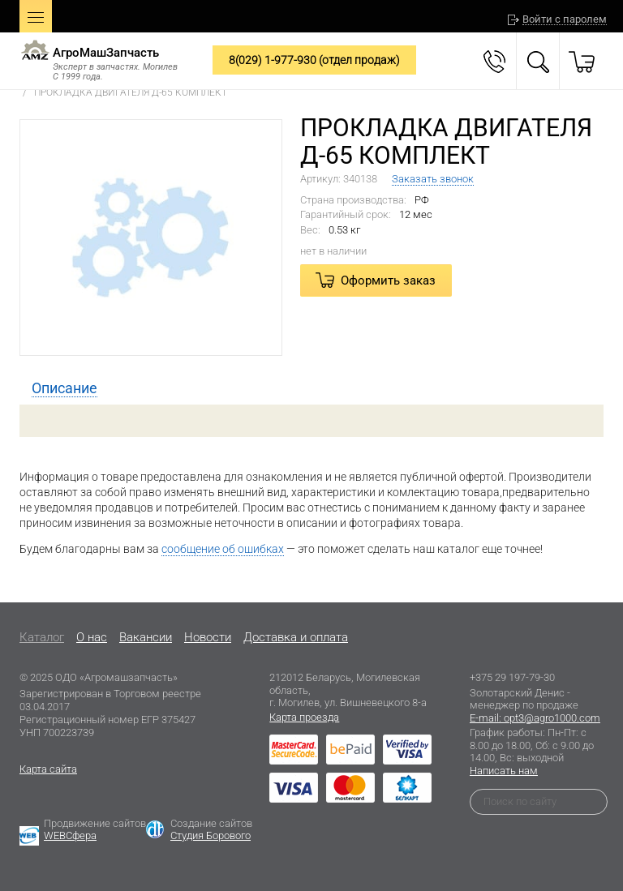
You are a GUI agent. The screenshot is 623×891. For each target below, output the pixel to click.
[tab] (64, 388)
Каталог (41, 637)
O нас (91, 637)
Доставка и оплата (295, 637)
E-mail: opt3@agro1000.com (535, 718)
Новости (207, 637)
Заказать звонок (433, 179)
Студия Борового (210, 835)
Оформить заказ (388, 280)
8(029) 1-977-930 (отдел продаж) (314, 60)
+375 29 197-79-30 (512, 677)
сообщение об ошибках (222, 548)
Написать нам (504, 771)
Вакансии (145, 637)
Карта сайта (48, 769)
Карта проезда (304, 717)
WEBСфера (70, 835)
